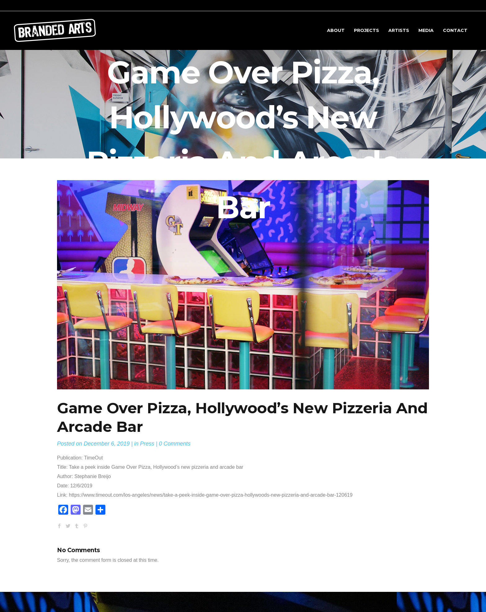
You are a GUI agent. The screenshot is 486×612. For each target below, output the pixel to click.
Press (147, 444)
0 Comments (175, 444)
